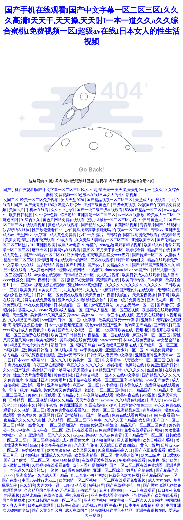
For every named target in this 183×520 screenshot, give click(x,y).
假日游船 (68, 215)
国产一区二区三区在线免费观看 (136, 465)
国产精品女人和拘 (96, 225)
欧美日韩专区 (134, 280)
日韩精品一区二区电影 (28, 400)
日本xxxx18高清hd (29, 360)
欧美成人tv (153, 245)
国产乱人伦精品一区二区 (79, 330)
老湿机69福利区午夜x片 (102, 505)
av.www (107, 400)
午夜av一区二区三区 (130, 230)
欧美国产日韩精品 (66, 335)
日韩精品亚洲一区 (79, 275)
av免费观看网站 (108, 430)
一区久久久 (57, 360)
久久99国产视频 (16, 370)
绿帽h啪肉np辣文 (131, 260)
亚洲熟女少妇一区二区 (124, 350)
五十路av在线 (80, 380)
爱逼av (174, 510)
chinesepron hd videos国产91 (127, 270)
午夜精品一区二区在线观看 (107, 335)
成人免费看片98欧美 (38, 330)
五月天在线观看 (150, 315)
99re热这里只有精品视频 (121, 245)
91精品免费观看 (160, 350)
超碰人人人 (28, 310)
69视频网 (96, 485)
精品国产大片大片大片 (29, 345)
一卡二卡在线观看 (140, 490)
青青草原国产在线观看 (159, 225)
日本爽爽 (155, 280)
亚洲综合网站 (59, 385)
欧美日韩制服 (21, 215)
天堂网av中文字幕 (32, 235)
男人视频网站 (129, 440)
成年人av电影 (69, 245)
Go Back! (91, 169)
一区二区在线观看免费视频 (123, 480)
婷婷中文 (28, 405)
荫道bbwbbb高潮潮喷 (85, 285)
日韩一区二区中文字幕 (77, 320)
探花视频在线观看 (50, 285)
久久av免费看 (111, 435)
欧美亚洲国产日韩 (162, 365)
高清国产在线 (108, 280)
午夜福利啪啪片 (117, 295)
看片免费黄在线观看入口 (68, 410)
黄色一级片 (149, 445)
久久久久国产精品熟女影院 (127, 420)
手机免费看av (77, 495)
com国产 (49, 320)
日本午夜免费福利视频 (144, 505)
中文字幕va (112, 360)
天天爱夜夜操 (144, 295)
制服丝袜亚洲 (37, 380)
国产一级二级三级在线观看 (100, 210)
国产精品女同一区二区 (144, 435)
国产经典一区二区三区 (159, 345)
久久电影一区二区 (29, 410)
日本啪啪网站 (103, 440)
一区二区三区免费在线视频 (25, 335)
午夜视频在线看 (132, 460)
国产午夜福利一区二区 (45, 280)
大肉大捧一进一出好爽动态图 (62, 485)
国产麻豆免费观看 (150, 450)
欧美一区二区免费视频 (39, 200)
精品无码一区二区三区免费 (143, 425)
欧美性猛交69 (59, 450)
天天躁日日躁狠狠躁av (119, 445)
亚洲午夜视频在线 (151, 510)
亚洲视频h (143, 355)
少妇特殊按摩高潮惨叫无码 (88, 230)
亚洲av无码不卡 (71, 355)
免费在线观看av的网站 (143, 430)
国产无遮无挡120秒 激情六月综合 (53, 205)
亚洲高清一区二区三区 (96, 215)
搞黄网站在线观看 (65, 250)
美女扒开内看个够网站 (51, 370)
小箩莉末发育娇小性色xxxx (129, 405)
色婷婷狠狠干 (33, 450)
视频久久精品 (62, 400)
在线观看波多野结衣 (99, 460)
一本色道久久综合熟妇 (25, 470)
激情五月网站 (102, 305)
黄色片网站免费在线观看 (64, 220)
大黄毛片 (59, 380)
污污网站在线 (168, 290)
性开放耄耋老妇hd (47, 230)
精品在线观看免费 (163, 260)
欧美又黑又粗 (84, 450)
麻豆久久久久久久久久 (86, 365)
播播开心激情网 (81, 280)
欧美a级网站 (47, 340)
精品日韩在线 (159, 250)
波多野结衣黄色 (50, 265)
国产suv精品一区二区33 (44, 255)
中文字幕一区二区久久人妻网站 (136, 500)
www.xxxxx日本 (113, 340)
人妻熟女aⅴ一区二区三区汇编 (148, 360)
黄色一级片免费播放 (127, 300)
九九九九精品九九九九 (79, 290)
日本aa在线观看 (41, 505)
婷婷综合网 (136, 250)
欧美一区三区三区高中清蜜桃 (118, 380)
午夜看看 (166, 415)
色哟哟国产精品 (138, 325)
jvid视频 (149, 395)
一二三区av (23, 285)
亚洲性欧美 (46, 245)
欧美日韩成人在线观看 (141, 275)
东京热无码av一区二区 (135, 305)
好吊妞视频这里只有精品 (112, 510)
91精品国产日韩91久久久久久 (120, 370)
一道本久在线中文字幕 (120, 375)
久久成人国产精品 (53, 475)
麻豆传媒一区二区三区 (151, 335)
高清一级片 (19, 390)
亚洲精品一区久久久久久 (49, 435)
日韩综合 (114, 235)
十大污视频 (91, 515)
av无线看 (48, 395)
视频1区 (143, 330)
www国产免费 (158, 380)
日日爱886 (171, 455)
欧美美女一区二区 (84, 360)
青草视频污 (152, 410)
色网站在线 (135, 365)
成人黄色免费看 (63, 235)
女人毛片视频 (108, 275)
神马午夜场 (48, 405)
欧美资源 (28, 290)
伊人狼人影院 (66, 350)
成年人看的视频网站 (90, 465)
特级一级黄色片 (31, 425)
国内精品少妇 (69, 395)
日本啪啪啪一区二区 (71, 305)
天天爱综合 (83, 370)
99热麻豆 (95, 270)
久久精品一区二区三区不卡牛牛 (75, 420)
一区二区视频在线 (45, 440)
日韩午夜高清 (69, 505)
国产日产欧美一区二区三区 (27, 460)
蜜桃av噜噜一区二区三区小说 (112, 220)
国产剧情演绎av (70, 415)
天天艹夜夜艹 (87, 400)
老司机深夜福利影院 (38, 355)
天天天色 (93, 295)
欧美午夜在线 (128, 395)
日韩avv (156, 230)
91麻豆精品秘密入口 (115, 450)
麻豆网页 (47, 415)
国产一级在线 (98, 415)
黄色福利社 (64, 375)
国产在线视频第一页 (123, 485)
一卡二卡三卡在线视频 (115, 315)
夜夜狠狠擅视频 (66, 460)
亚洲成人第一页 (160, 300)
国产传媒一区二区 (147, 255)
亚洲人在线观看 (79, 430)
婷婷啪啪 (115, 365)
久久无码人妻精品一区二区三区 (102, 240)
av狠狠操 (12, 350)
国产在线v (11, 480)
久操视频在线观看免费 (51, 465)
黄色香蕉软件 (127, 455)
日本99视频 (30, 455)
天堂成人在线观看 (151, 200)
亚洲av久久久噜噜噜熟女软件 (83, 300)
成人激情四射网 (16, 465)
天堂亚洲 (20, 315)
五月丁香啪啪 (111, 490)
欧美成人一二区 (161, 215)
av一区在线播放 (131, 215)
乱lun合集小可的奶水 (89, 475)
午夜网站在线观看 (99, 395)
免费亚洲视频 (71, 405)
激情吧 (42, 260)
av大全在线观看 (48, 275)
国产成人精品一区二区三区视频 (112, 310)
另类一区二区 (103, 410)
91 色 (153, 415)
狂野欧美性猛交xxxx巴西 (108, 255)
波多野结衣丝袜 (16, 230)
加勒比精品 (32, 495)
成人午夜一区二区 (48, 430)
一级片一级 (56, 470)
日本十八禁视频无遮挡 (64, 325)
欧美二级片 (151, 455)
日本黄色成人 (131, 385)
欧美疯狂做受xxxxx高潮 (118, 320)
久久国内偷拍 (86, 445)
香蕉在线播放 (80, 470)
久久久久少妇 (63, 210)
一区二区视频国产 (62, 425)
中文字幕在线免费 (56, 445)
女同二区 (11, 200)
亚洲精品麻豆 (129, 410)
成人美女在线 (160, 480)
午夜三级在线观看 (49, 365)
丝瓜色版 (155, 370)
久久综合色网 (47, 215)
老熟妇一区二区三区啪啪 (105, 390)
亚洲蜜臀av (26, 475)
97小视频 (110, 385)
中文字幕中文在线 (19, 265)
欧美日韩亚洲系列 (158, 440)
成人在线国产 (77, 510)
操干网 (164, 295)
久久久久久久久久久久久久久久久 (134, 285)
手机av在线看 (37, 210)
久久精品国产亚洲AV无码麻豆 (50, 490)
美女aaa (87, 315)
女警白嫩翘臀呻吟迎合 (99, 425)
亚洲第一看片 (33, 385)
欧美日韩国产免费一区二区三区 (55, 500)
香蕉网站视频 (126, 225)
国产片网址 (76, 265)
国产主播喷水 (14, 500)
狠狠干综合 (86, 345)
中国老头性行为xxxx (39, 480)
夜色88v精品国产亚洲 (103, 325)
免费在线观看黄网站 (129, 415)
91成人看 (65, 240)
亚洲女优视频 (96, 500)
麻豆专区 (40, 250)
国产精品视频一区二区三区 (110, 200)
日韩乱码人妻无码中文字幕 (110, 355)
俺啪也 (154, 460)
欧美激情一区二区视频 (78, 480)
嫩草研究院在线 (140, 470)
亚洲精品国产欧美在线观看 (155, 495)
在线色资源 (54, 495)
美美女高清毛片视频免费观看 (30, 240)
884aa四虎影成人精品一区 (61, 310)
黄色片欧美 (27, 415)
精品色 (36, 390)
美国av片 (16, 210)
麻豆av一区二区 (86, 385)
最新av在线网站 (72, 270)
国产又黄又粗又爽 (47, 510)
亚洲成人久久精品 (57, 455)
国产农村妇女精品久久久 (108, 265)
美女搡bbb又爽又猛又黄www (55, 315)
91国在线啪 (94, 405)
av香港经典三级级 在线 (118, 345)
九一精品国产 (140, 390)
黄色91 (33, 395)
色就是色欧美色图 (124, 475)
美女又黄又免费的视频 (62, 390)
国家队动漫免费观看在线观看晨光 (151, 235)
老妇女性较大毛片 (19, 295)
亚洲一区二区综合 (109, 470)
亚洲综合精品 (88, 375)
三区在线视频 (102, 260)
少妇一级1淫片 (92, 235)
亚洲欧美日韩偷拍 (37, 350)
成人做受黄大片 (76, 440)
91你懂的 (90, 245)
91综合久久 (31, 220)
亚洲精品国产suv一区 (160, 475)
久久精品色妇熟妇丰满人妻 (138, 400)
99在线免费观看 (38, 305)
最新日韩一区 (63, 345)
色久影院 (27, 485)
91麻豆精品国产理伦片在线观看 (127, 290)
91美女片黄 (48, 290)
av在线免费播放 (142, 340)
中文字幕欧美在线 (118, 330)
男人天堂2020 (73, 200)
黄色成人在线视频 (63, 225)
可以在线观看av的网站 (69, 260)
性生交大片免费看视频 (32, 375)
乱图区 (88, 250)
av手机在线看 (92, 350)
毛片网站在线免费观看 (36, 300)
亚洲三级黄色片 (97, 205)
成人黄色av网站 (43, 270)
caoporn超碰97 (85, 435)
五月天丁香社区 (110, 250)
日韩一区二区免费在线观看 (60, 295)
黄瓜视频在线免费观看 (79, 340)
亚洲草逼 (173, 465)
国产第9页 (166, 305)
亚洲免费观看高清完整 (110, 495)
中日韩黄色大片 (153, 220)
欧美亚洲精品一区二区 (93, 455)
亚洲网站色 (76, 255)
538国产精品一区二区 (143, 210)
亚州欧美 (170, 460)
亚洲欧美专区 (143, 240)
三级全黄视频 (125, 205)
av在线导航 (87, 490)
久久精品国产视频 (24, 320)
